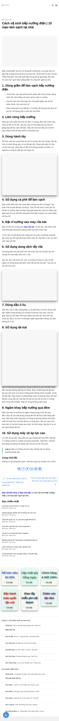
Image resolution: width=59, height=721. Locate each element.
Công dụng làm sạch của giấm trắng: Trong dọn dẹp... (20, 554)
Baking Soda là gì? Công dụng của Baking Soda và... (20, 540)
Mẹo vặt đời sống (9, 493)
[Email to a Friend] (31, 469)
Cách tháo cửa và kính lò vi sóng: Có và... (16, 506)
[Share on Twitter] (27, 469)
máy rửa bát (29, 227)
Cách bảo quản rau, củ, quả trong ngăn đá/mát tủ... (19, 519)
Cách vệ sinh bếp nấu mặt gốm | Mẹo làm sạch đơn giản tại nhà (43, 481)
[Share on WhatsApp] (19, 469)
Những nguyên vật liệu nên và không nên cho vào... (19, 513)
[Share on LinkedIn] (40, 469)
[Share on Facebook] (23, 469)
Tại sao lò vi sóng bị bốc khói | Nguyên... (16, 533)
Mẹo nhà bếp (6, 20)
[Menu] (5, 5)
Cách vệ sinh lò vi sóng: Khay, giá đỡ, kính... (17, 547)
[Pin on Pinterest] (36, 469)
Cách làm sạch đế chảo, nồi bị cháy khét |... (17, 526)
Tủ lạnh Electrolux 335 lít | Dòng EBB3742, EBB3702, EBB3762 (14, 482)
